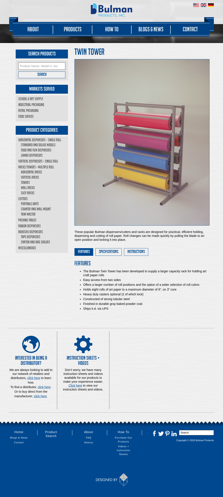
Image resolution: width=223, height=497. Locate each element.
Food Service (26, 116)
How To (111, 29)
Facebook (154, 433)
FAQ (88, 437)
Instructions (136, 251)
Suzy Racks (27, 193)
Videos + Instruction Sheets (123, 450)
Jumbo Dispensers (32, 155)
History (88, 442)
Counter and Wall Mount (36, 209)
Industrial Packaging (31, 104)
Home (18, 432)
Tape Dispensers (30, 236)
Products (72, 29)
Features (84, 251)
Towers (25, 182)
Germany (211, 5)
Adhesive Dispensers (30, 231)
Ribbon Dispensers (29, 226)
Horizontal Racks (31, 172)
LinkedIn (174, 433)
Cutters (23, 198)
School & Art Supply (30, 98)
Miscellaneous (27, 248)
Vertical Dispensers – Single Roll (38, 161)
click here (44, 387)
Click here (75, 385)
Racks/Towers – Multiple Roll (36, 167)
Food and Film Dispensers (36, 150)
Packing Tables (27, 220)
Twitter (161, 433)
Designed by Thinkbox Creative (112, 479)
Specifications (108, 251)
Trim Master (28, 214)
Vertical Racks (30, 177)
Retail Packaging (28, 110)
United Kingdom (203, 5)
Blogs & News (151, 29)
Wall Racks (28, 187)
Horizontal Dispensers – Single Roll (39, 140)
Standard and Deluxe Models (38, 145)
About (33, 29)
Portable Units (30, 203)
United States (196, 5)
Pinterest (167, 433)
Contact (190, 29)
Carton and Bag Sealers (35, 242)
